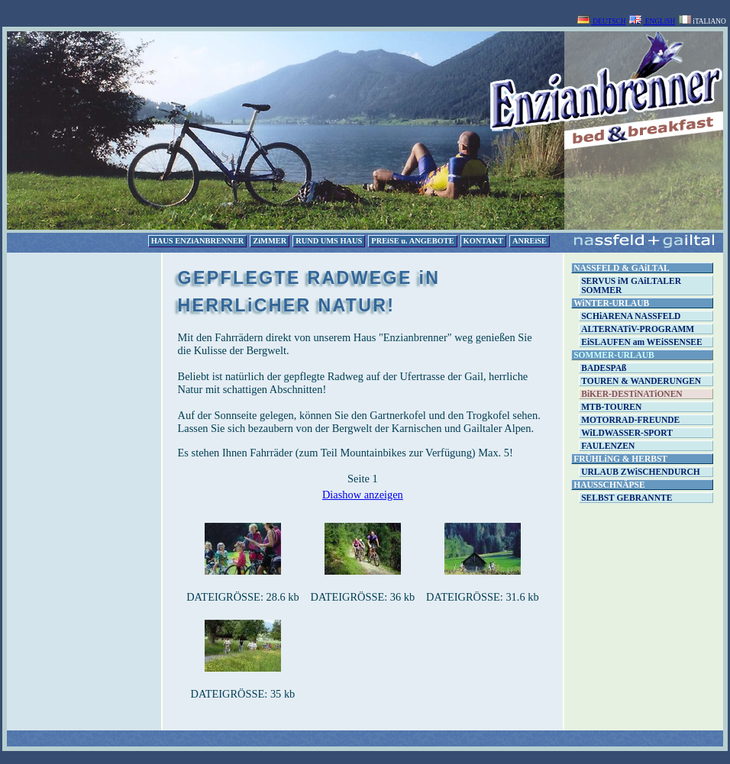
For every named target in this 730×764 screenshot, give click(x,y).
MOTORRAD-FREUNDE (630, 419)
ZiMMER (269, 241)
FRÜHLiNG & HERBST (620, 458)
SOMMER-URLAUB (613, 354)
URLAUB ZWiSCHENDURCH (640, 471)
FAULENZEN (608, 445)
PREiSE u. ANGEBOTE (412, 241)
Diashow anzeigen (362, 494)
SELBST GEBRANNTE (626, 497)
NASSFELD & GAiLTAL (621, 267)
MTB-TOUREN (611, 406)
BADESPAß (603, 367)
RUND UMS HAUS (329, 241)
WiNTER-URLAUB (611, 303)
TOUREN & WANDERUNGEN (641, 380)
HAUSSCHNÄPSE (608, 484)
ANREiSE (529, 241)
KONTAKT (483, 241)
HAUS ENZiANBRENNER (197, 241)
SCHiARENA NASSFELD (630, 316)
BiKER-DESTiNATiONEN (631, 393)
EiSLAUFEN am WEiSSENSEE (642, 342)
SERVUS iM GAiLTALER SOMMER (631, 285)
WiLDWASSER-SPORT (627, 432)
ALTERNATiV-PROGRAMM (637, 329)
